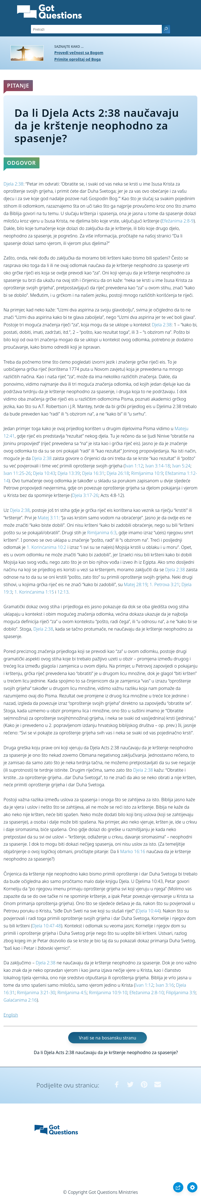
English (11, 1015)
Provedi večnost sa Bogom (78, 52)
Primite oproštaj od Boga (77, 59)
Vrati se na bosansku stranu (107, 1037)
